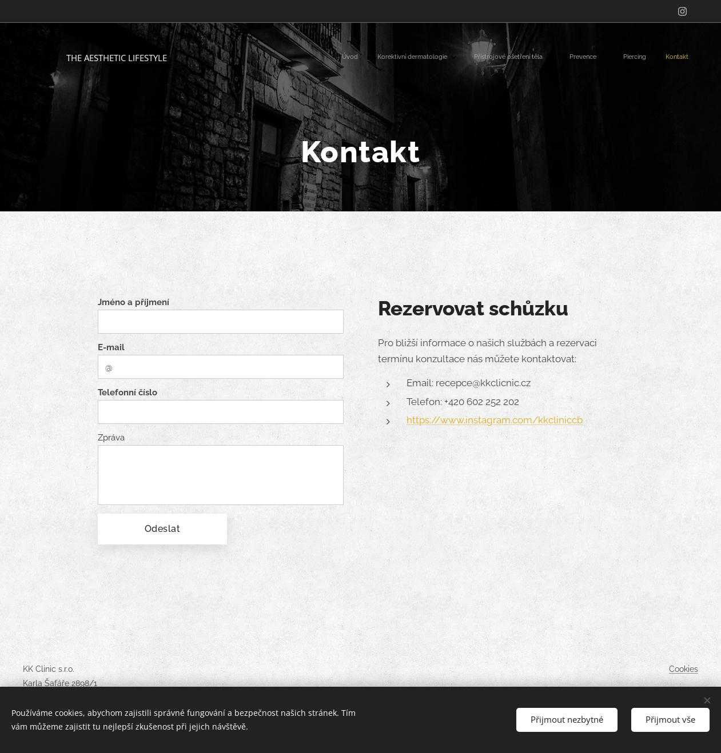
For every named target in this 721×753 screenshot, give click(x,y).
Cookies (683, 669)
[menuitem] (569, 57)
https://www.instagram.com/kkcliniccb (495, 420)
